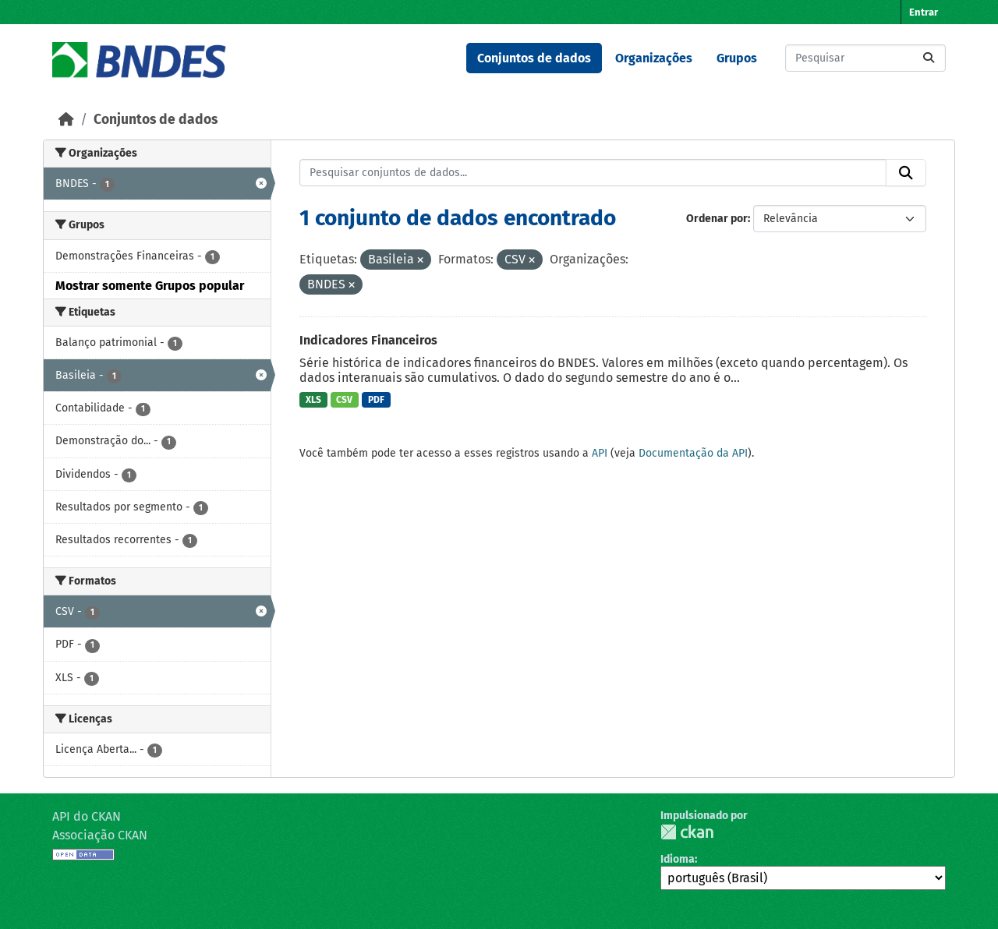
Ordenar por (717, 218)
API (599, 453)
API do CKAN (86, 816)
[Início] (66, 119)
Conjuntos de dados (534, 58)
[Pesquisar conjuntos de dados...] (865, 58)
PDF (376, 399)
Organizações (653, 58)
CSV (344, 399)
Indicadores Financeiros (368, 340)
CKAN (686, 832)
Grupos (737, 58)
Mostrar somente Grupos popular (149, 285)
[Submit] (928, 58)
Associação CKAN (99, 835)
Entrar (923, 12)
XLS (313, 399)
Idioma (677, 859)
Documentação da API (693, 453)
